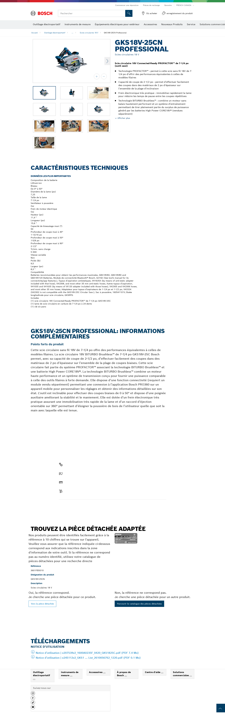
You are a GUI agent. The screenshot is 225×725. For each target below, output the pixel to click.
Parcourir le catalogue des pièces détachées (139, 603)
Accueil (34, 33)
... (72, 33)
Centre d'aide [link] (153, 672)
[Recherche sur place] (128, 13)
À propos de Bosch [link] (124, 674)
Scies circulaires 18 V (89, 33)
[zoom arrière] (104, 76)
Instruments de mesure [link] (69, 674)
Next (107, 61)
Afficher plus (124, 118)
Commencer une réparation (126, 5)
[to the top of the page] (220, 708)
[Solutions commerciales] (191, 676)
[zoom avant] (97, 76)
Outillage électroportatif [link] (41, 674)
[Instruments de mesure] (71, 676)
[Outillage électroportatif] (34, 679)
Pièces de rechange (151, 5)
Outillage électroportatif (54, 33)
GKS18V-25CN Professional (115, 33)
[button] (33, 694)
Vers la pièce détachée (42, 603)
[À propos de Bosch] (126, 676)
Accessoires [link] (96, 672)
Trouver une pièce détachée (75, 505)
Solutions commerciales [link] (181, 674)
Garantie (168, 5)
